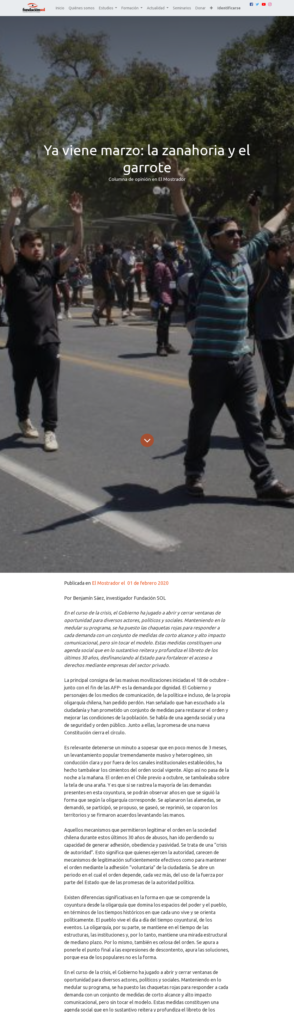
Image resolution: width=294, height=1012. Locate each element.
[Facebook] (251, 4)
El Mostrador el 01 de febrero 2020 (130, 583)
